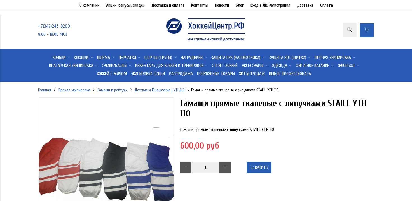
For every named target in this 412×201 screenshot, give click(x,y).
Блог (240, 5)
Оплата (326, 5)
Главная (44, 90)
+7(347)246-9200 (54, 26)
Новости (222, 5)
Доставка (305, 5)
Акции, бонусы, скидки (125, 5)
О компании (89, 5)
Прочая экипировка (74, 90)
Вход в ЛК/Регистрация (270, 5)
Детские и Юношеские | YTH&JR (160, 90)
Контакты (199, 5)
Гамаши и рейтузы (112, 90)
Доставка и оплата (167, 5)
